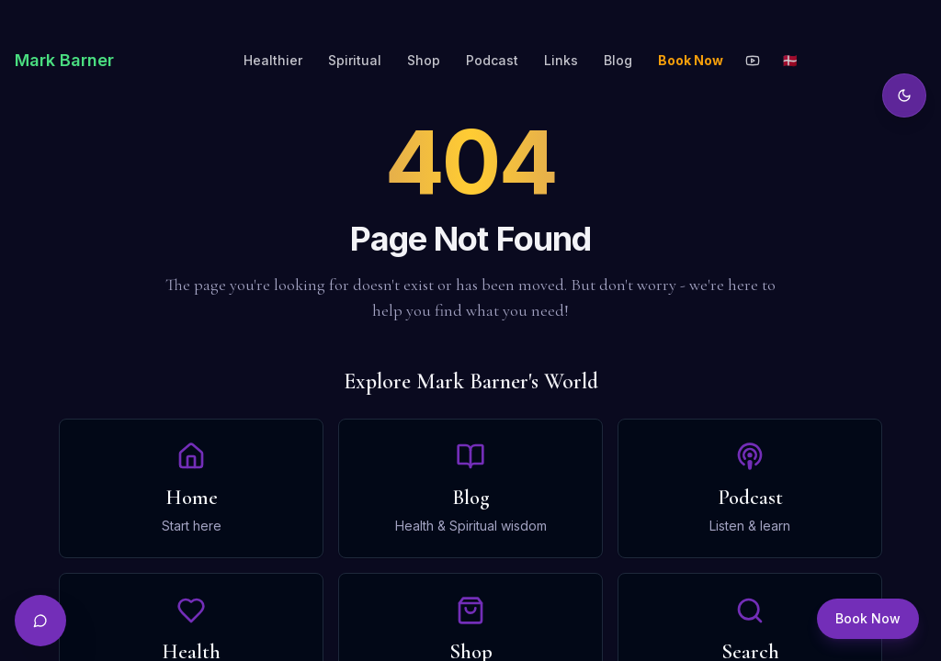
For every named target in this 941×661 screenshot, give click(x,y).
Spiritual (354, 60)
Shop (423, 60)
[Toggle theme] (904, 95)
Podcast (492, 60)
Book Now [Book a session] (868, 618)
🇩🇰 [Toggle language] (790, 60)
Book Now (690, 60)
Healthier (273, 60)
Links (561, 60)
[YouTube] (752, 60)
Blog (618, 60)
